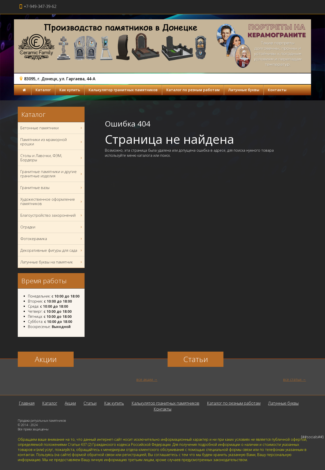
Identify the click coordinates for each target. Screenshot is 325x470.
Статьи (90, 403)
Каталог (43, 89)
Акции (70, 403)
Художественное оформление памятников (51, 201)
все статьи (292, 379)
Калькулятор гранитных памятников (123, 89)
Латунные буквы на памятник (51, 262)
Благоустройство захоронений (51, 215)
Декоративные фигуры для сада (51, 250)
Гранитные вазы (51, 187)
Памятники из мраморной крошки (51, 142)
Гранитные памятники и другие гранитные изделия (51, 174)
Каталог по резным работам (193, 89)
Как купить (69, 89)
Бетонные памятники (51, 128)
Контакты (277, 89)
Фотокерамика (51, 238)
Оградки (51, 227)
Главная (27, 403)
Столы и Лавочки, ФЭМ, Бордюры (51, 158)
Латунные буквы (243, 89)
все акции (144, 379)
